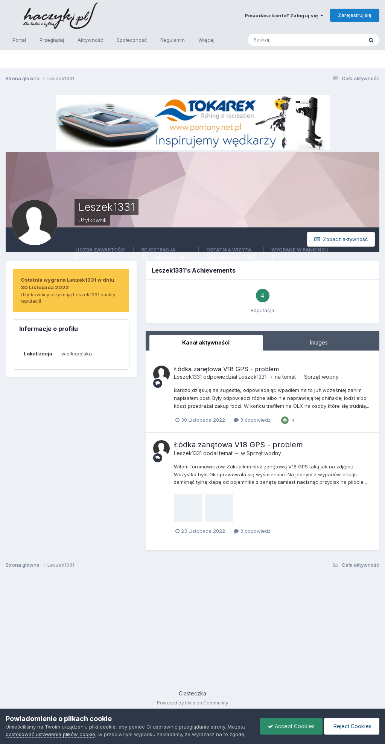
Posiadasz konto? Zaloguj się (284, 15)
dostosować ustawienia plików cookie (50, 734)
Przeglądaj (52, 40)
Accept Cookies (291, 726)
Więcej (206, 40)
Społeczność (132, 40)
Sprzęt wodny (321, 377)
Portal (19, 40)
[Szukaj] (276, 40)
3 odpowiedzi (253, 420)
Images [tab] (319, 342)
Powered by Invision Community (192, 703)
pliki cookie (102, 727)
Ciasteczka (192, 693)
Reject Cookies (351, 726)
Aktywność (90, 40)
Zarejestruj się (354, 15)
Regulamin (172, 40)
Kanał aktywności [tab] (206, 342)
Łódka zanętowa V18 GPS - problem (226, 369)
